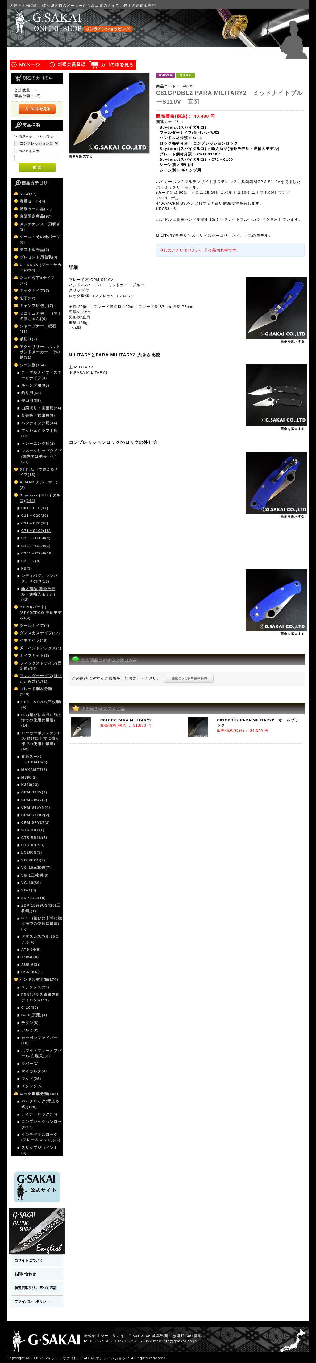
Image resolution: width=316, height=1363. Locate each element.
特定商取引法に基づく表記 (36, 1288)
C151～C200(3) (36, 546)
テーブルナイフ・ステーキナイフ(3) (41, 375)
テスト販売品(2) (35, 250)
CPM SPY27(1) (35, 822)
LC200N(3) (31, 852)
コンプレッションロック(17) (41, 1124)
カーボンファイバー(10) (39, 1040)
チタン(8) (30, 1023)
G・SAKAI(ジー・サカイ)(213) (41, 267)
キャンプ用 (191, 170)
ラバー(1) (30, 1063)
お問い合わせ (25, 1274)
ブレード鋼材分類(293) (36, 691)
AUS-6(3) (30, 964)
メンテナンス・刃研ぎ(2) (40, 226)
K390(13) (30, 785)
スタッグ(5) (32, 1086)
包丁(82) (28, 298)
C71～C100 (222, 159)
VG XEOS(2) (33, 860)
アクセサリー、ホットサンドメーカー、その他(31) (40, 352)
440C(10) (30, 957)
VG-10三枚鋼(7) (36, 867)
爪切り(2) (28, 339)
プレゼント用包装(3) (39, 257)
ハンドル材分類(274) (39, 979)
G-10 (197, 138)
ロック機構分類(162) (39, 1094)
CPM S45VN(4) (35, 807)
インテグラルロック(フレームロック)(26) (40, 1137)
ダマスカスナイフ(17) (40, 633)
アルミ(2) (30, 1030)
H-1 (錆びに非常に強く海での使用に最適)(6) (41, 923)
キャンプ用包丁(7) (37, 306)
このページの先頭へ (291, 1358)
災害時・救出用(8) (38, 415)
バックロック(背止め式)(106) (40, 1103)
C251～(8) (31, 561)
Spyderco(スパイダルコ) (183, 127)
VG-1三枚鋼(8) (35, 875)
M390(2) (29, 777)
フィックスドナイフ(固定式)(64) (41, 665)
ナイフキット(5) (35, 655)
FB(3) (26, 568)
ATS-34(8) (31, 949)
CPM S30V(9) (34, 792)
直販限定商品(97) (36, 216)
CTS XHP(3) (33, 845)
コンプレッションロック (215, 143)
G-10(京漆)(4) (34, 1015)
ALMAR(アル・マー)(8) (39, 484)
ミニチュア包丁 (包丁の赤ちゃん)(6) (41, 316)
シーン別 (168, 165)
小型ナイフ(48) (34, 640)
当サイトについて (29, 1260)
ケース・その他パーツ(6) (40, 239)
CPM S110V (208, 154)
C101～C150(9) (36, 538)
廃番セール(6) (32, 201)
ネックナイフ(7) (35, 290)
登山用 (187, 165)
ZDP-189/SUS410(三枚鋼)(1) (40, 907)
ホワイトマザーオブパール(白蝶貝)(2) (41, 1053)
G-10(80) (30, 1007)
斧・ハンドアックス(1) (41, 648)
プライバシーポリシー (32, 1301)
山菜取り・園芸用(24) (41, 408)
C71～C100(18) (36, 531)
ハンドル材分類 (174, 138)
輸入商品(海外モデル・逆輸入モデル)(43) (38, 594)
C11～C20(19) (34, 515)
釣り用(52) (31, 393)
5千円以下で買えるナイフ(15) (39, 472)
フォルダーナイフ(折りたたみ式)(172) (41, 678)
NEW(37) (28, 194)
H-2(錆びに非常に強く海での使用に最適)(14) (41, 720)
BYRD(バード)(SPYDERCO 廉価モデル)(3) (41, 612)
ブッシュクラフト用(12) (39, 433)
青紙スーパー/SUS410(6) (34, 759)
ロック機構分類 (174, 143)
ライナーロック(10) (39, 1114)
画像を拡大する (81, 156)
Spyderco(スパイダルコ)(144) (40, 497)
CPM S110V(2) (35, 815)
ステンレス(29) (35, 987)
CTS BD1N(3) (34, 837)
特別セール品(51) (36, 209)
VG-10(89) (31, 883)
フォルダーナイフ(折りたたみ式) (189, 132)
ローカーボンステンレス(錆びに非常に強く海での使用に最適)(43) (41, 741)
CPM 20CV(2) (34, 800)
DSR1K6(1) (32, 972)
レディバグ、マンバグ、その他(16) (39, 578)
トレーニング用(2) (38, 443)
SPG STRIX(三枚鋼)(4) (41, 704)
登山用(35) (31, 400)
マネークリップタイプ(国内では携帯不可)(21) (41, 456)
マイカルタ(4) (34, 1071)
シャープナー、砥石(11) (38, 328)
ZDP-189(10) (33, 898)
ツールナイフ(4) (35, 625)
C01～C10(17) (34, 508)
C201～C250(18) (37, 553)
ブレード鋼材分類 (176, 154)
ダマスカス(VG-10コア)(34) (40, 939)
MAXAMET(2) (34, 769)
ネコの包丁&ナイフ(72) (37, 280)
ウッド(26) (31, 1078)
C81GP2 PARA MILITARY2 (126, 720)
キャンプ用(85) (35, 385)
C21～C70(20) (34, 523)
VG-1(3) (28, 890)
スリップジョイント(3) (39, 1150)
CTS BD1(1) (32, 830)
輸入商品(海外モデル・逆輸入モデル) (245, 148)
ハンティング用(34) (39, 423)
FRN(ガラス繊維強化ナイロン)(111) (40, 997)
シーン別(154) (33, 365)
